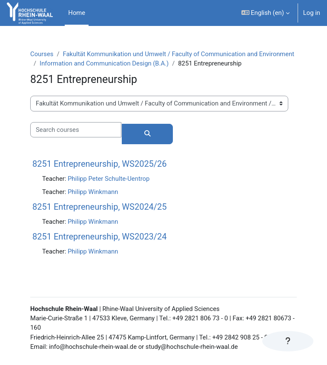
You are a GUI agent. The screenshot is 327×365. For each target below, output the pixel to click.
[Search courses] (75, 129)
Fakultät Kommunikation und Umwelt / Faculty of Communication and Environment (178, 54)
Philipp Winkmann (93, 192)
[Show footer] (287, 341)
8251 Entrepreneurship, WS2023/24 (99, 236)
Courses (41, 54)
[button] (265, 13)
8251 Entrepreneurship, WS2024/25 (99, 207)
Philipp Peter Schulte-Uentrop (108, 178)
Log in (311, 13)
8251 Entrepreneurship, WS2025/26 (99, 164)
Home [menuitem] (76, 13)
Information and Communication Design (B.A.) (104, 63)
